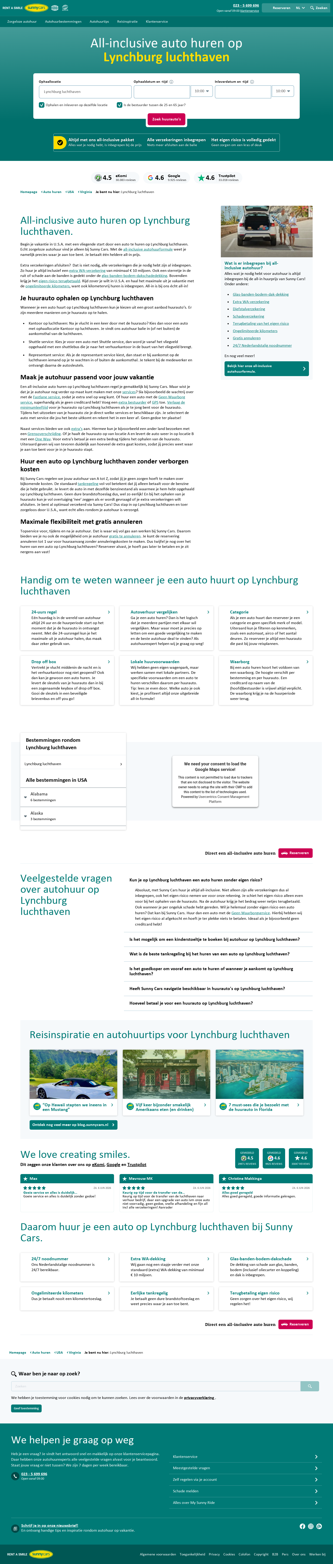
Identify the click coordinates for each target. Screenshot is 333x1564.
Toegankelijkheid (192, 1554)
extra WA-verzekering (87, 271)
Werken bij (317, 1554)
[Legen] (127, 91)
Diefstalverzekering (249, 309)
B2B (275, 1554)
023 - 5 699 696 (34, 1474)
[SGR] (65, 8)
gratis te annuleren (125, 536)
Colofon (244, 1554)
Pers (285, 1554)
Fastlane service (46, 397)
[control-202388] (162, 91)
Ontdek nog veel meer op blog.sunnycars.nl (73, 1125)
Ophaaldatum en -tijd (153, 82)
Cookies (229, 1554)
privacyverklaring (199, 1398)
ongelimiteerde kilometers (47, 286)
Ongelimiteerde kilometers (255, 331)
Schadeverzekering (248, 316)
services (129, 392)
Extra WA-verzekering (251, 302)
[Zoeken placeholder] (310, 1386)
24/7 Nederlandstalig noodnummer (262, 345)
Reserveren (295, 853)
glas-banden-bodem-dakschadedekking (134, 276)
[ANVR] (55, 8)
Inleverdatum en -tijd (234, 82)
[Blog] (319, 1526)
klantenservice (249, 10)
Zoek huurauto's (166, 119)
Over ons (298, 1554)
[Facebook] (302, 1526)
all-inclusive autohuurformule (148, 249)
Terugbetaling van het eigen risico (261, 324)
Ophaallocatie (50, 81)
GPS (155, 402)
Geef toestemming (26, 1408)
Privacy (214, 1554)
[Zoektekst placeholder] (156, 1386)
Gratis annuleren (247, 338)
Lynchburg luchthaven (73, 764)
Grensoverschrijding (44, 434)
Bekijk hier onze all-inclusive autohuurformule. (266, 368)
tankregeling (88, 484)
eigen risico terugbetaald (59, 281)
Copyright (261, 1554)
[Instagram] (311, 1526)
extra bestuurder (132, 402)
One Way (43, 439)
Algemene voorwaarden (158, 1554)
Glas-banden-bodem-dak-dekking (261, 294)
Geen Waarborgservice (250, 913)
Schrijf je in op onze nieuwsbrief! (49, 1526)
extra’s (77, 429)
